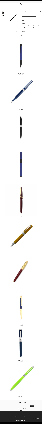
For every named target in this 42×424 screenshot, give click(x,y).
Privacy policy (16, 416)
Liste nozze (27, 6)
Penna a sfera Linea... (21, 145)
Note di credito (25, 415)
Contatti (37, 6)
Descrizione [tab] (17, 31)
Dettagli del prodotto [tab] (23, 31)
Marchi (16, 6)
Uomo (4, 6)
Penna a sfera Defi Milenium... (21, 324)
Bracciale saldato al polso (32, 6)
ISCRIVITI (32, 406)
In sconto (23, 6)
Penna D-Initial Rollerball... (21, 360)
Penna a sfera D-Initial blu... (21, 73)
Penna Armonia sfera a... (21, 109)
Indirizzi (24, 416)
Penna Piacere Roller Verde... (21, 396)
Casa (9, 6)
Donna (7, 6)
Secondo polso (13, 6)
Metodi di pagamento (17, 415)
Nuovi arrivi (20, 6)
